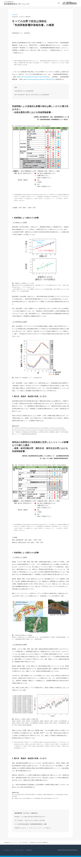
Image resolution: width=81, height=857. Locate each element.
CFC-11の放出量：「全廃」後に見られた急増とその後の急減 (30, 820)
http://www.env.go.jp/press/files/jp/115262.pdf (38, 79)
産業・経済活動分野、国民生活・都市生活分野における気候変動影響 (32, 94)
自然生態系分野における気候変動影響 (24, 91)
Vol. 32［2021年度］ (23, 842)
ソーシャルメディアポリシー (18, 850)
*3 (44, 732)
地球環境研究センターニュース (10, 842)
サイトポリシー (7, 850)
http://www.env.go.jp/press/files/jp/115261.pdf (31, 77)
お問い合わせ (29, 850)
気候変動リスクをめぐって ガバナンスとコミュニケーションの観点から (33, 828)
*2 (12, 194)
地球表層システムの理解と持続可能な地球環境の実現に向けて (30, 816)
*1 (41, 42)
